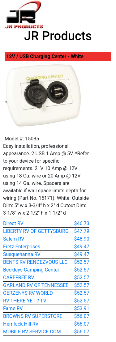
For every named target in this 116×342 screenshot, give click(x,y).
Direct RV (13, 223)
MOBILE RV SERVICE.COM (32, 332)
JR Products (58, 36)
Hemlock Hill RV (20, 324)
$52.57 (81, 262)
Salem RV (13, 239)
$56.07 (81, 316)
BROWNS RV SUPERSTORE (32, 316)
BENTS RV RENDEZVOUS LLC (35, 262)
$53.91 (81, 308)
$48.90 (81, 239)
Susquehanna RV (22, 254)
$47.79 (81, 231)
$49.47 (81, 247)
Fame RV (13, 308)
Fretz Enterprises (21, 247)
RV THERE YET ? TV (24, 301)
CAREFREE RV (18, 277)
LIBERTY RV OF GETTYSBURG (36, 231)
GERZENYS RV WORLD (28, 293)
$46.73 (81, 223)
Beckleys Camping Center (31, 270)
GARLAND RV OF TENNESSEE (35, 285)
